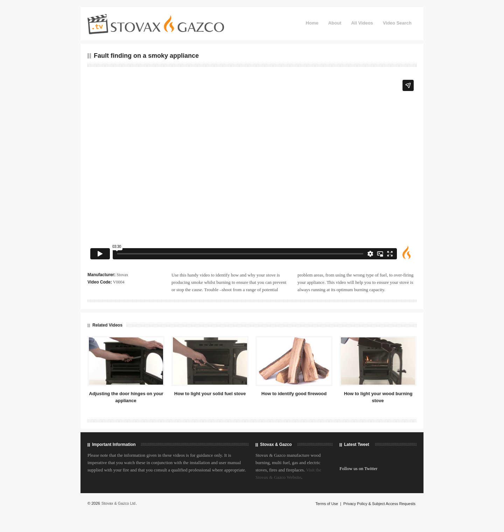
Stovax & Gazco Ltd (118, 503)
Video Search (397, 23)
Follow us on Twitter (358, 468)
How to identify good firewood (294, 393)
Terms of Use (326, 504)
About (335, 23)
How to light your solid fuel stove (210, 393)
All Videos (362, 23)
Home (312, 23)
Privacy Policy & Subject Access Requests (379, 504)
